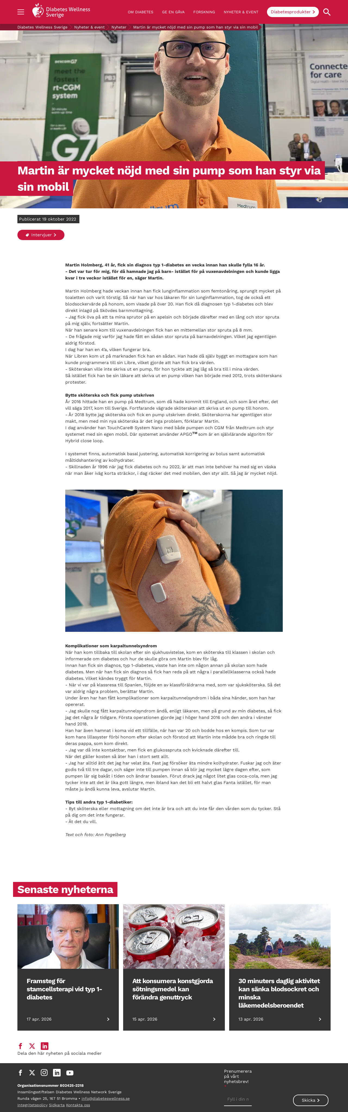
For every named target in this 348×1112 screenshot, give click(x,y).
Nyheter (118, 27)
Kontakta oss (78, 1105)
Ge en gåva (173, 12)
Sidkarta (57, 1105)
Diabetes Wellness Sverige (42, 27)
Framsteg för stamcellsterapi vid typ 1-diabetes (64, 989)
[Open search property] (327, 12)
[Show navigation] (20, 12)
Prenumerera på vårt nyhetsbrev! (238, 1079)
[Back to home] (61, 12)
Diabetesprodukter (291, 11)
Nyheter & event (241, 12)
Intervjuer (39, 234)
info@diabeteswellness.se (106, 1098)
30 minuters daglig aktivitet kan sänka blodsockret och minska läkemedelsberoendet (279, 993)
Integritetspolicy (32, 1105)
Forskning (204, 12)
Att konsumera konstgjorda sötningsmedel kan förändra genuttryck (172, 989)
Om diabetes (140, 12)
